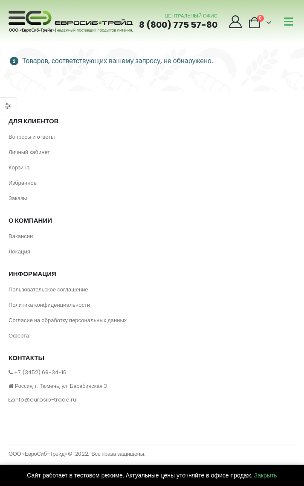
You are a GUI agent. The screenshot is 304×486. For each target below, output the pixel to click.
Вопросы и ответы (32, 137)
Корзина (19, 167)
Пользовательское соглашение (48, 289)
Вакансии (21, 236)
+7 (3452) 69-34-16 (40, 372)
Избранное (23, 183)
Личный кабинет (29, 152)
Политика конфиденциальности (49, 305)
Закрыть (265, 475)
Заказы (18, 198)
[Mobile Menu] (288, 21)
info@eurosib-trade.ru (45, 399)
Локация (19, 251)
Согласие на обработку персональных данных (68, 320)
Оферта (19, 336)
